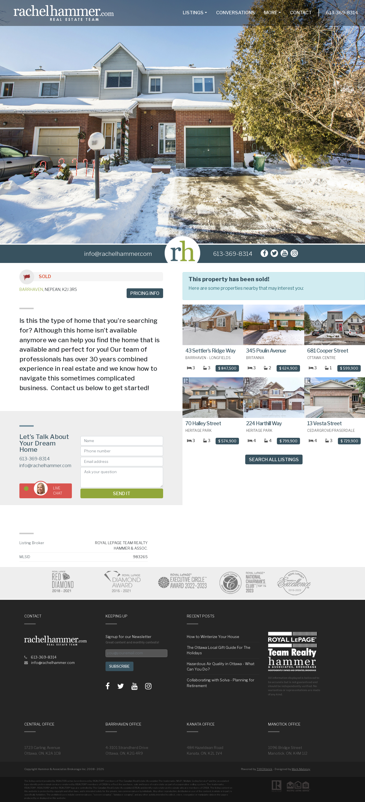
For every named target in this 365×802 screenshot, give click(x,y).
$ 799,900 (288, 441)
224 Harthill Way (264, 423)
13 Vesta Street (324, 423)
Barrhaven (31, 289)
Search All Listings (274, 459)
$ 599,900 (349, 368)
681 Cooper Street (327, 351)
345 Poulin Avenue (266, 351)
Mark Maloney (301, 769)
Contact (301, 12)
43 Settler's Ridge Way (210, 351)
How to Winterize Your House (213, 637)
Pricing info (144, 293)
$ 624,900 (288, 368)
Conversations (235, 12)
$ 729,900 (349, 441)
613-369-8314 (342, 12)
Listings (193, 12)
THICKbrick (264, 769)
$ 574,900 (227, 441)
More (270, 12)
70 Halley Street (203, 423)
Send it (121, 493)
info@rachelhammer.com (45, 465)
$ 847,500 (227, 368)
